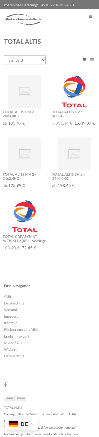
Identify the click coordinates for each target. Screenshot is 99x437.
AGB (8, 296)
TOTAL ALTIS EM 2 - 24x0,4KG (19, 114)
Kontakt (10, 323)
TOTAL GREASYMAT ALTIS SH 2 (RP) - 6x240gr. (24, 238)
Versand (10, 309)
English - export (16, 336)
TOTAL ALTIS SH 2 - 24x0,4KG (68, 176)
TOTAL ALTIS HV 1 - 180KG (68, 114)
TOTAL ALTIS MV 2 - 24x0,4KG (19, 176)
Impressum (13, 316)
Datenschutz (14, 303)
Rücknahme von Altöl (21, 329)
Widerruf (11, 349)
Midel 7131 (13, 343)
